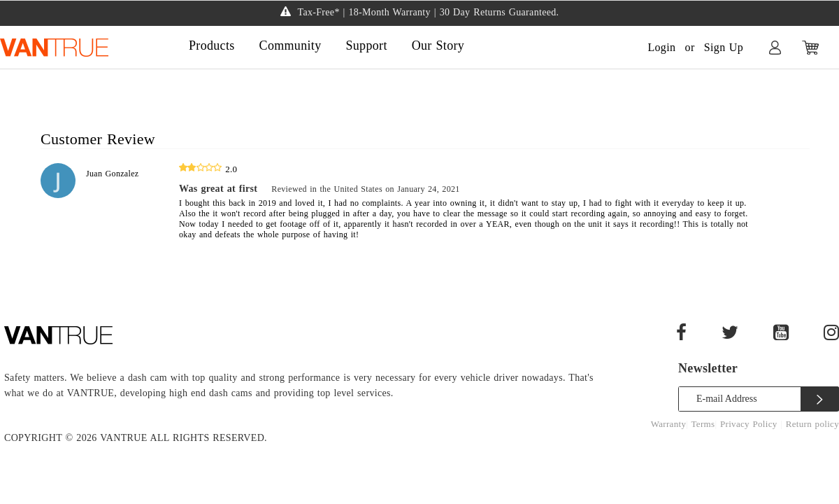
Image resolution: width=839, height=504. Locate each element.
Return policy (812, 424)
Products (212, 45)
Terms (703, 424)
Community (290, 45)
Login (661, 47)
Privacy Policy (750, 424)
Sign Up (723, 47)
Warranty (669, 424)
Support (366, 45)
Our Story (438, 45)
